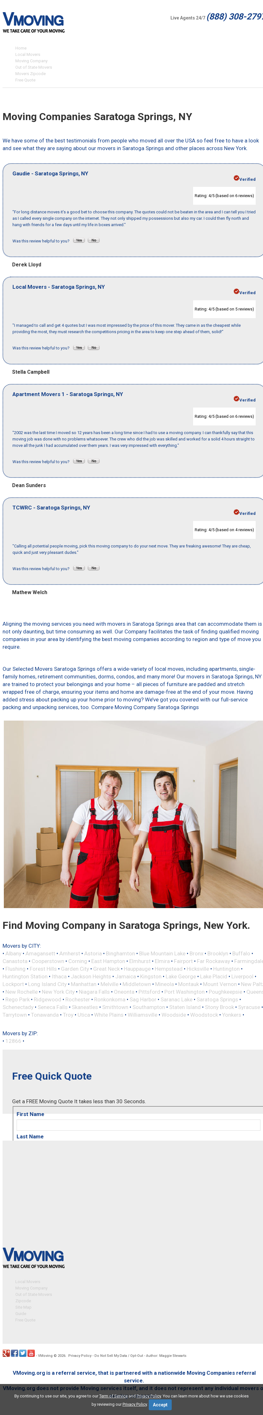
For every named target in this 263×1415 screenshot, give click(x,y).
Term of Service (113, 1396)
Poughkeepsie (225, 992)
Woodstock (204, 1015)
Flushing (15, 969)
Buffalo (241, 953)
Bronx (196, 953)
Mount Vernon (220, 984)
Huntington (226, 969)
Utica (84, 1015)
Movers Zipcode (30, 73)
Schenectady (18, 1007)
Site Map (23, 1306)
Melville (109, 984)
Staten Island (185, 1007)
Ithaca (59, 976)
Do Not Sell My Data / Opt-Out (118, 1355)
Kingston (151, 976)
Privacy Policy (79, 1355)
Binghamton (120, 953)
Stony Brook (219, 1007)
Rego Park (17, 999)
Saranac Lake (176, 999)
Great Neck (106, 969)
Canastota (15, 961)
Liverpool (242, 976)
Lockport (13, 984)
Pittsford (149, 992)
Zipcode (23, 1300)
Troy (68, 1015)
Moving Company (31, 60)
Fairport (183, 961)
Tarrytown (15, 1015)
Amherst (69, 953)
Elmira (162, 961)
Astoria (93, 953)
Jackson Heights (91, 976)
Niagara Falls (94, 992)
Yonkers (231, 1015)
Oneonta (124, 992)
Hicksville (198, 969)
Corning (77, 961)
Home (20, 48)
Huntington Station (25, 976)
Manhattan (83, 984)
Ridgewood (47, 999)
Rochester (77, 999)
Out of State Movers (33, 67)
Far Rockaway (213, 961)
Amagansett (40, 953)
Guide (20, 1313)
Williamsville (142, 1015)
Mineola (164, 984)
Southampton (148, 1007)
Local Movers (27, 54)
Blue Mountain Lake (162, 953)
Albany (13, 953)
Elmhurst (140, 961)
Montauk (188, 984)
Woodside (174, 1015)
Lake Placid (213, 976)
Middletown (137, 984)
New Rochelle (21, 992)
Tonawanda (45, 1015)
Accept (160, 1404)
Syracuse (249, 1007)
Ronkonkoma (109, 999)
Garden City (75, 969)
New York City (58, 992)
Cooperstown (48, 961)
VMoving (45, 1355)
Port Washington (184, 992)
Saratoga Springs (217, 999)
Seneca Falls (53, 1007)
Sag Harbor (143, 999)
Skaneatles (85, 1007)
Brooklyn (217, 953)
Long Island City (47, 984)
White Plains (109, 1015)
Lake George (181, 976)
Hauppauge (137, 969)
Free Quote (25, 80)
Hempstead (169, 969)
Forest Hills (43, 969)
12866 (13, 1041)
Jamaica (125, 976)
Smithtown (115, 1007)
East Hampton (108, 961)
